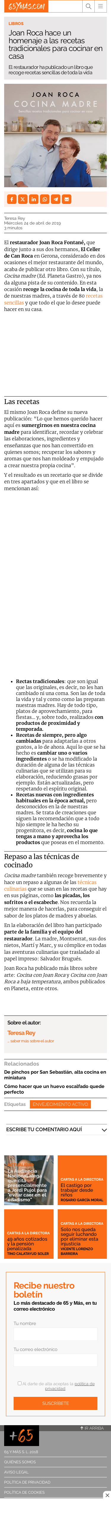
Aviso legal (16, 1472)
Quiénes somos (20, 1462)
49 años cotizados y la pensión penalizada (27, 1243)
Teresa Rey (14, 218)
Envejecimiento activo (60, 1104)
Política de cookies (24, 1492)
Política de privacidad (27, 1482)
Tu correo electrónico (35, 1349)
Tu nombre (25, 1323)
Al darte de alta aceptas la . (56, 1386)
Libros (16, 23)
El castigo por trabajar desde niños (77, 1190)
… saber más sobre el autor (30, 1040)
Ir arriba (92, 1428)
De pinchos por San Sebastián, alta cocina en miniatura (55, 1075)
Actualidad (21, 1165)
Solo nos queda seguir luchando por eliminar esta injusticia (79, 1237)
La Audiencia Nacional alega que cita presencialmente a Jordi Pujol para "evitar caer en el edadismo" (27, 1185)
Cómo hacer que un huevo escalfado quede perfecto (54, 1089)
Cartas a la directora (82, 1179)
